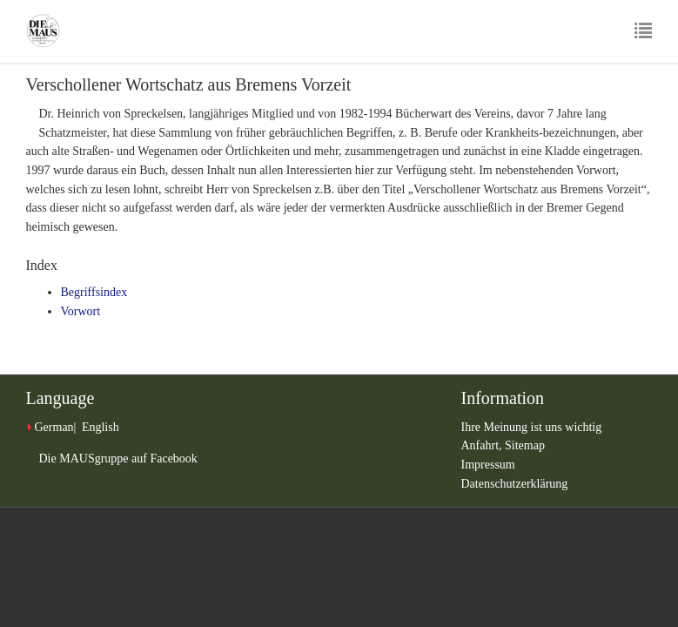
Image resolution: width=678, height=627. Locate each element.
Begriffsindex (94, 292)
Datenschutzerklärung (514, 483)
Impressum (488, 464)
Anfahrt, (483, 445)
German (54, 427)
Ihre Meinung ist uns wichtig (531, 427)
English (100, 427)
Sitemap (525, 445)
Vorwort (81, 311)
